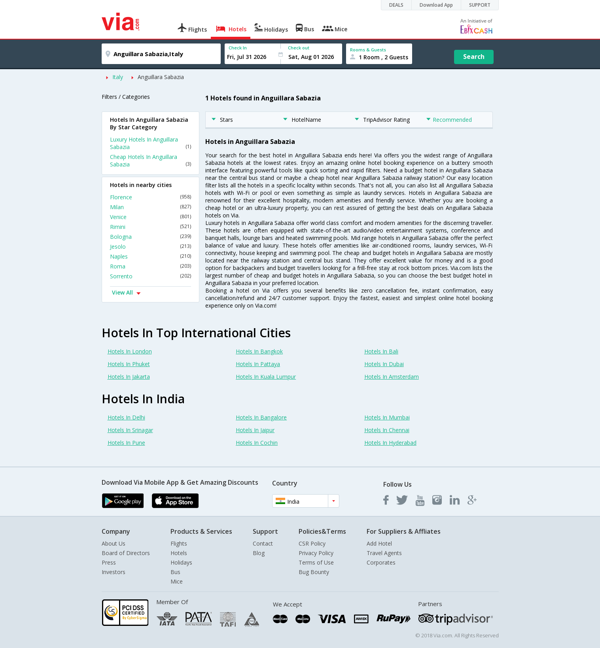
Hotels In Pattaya (258, 364)
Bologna (150, 236)
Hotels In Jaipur (255, 430)
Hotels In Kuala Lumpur (266, 376)
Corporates (381, 562)
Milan (150, 207)
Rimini (150, 226)
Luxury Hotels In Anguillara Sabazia (150, 143)
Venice (150, 217)
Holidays (181, 562)
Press (109, 562)
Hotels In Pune (126, 442)
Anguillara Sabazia (161, 77)
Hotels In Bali (381, 351)
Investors (113, 572)
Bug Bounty (314, 572)
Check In (238, 48)
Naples (150, 256)
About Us (113, 543)
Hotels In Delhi (126, 417)
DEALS (396, 5)
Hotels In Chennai (386, 430)
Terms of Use (316, 562)
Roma (150, 266)
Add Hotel (379, 543)
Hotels (178, 553)
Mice (176, 581)
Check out (298, 48)
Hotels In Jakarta (129, 376)
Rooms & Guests (368, 50)
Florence (150, 197)
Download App (436, 5)
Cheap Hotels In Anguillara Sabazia (150, 160)
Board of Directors (126, 553)
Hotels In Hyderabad (390, 442)
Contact (263, 543)
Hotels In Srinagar (130, 430)
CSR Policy (312, 543)
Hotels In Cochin (257, 442)
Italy (117, 77)
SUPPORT (479, 5)
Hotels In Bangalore (261, 417)
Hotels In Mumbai (387, 417)
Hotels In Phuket (129, 364)
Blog (259, 553)
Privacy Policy (316, 553)
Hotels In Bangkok (259, 351)
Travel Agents (384, 553)
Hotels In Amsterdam (391, 376)
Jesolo (150, 246)
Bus (175, 572)
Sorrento (150, 276)
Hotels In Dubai (384, 364)
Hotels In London (130, 351)
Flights (178, 543)
